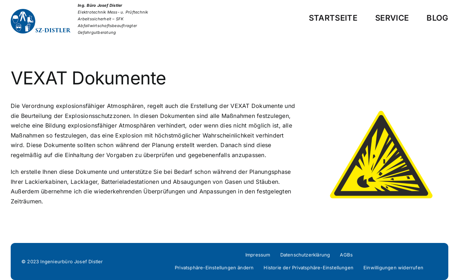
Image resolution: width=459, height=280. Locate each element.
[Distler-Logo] (44, 11)
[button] (214, 268)
